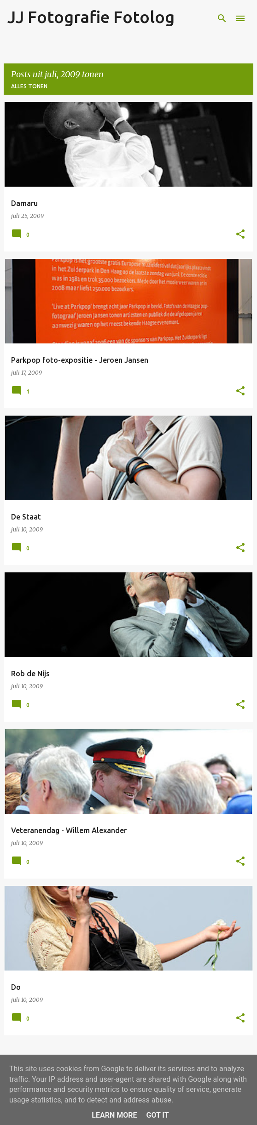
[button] (240, 234)
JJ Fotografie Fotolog (91, 16)
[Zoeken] (222, 18)
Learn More (114, 1115)
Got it (157, 1115)
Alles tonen (29, 86)
